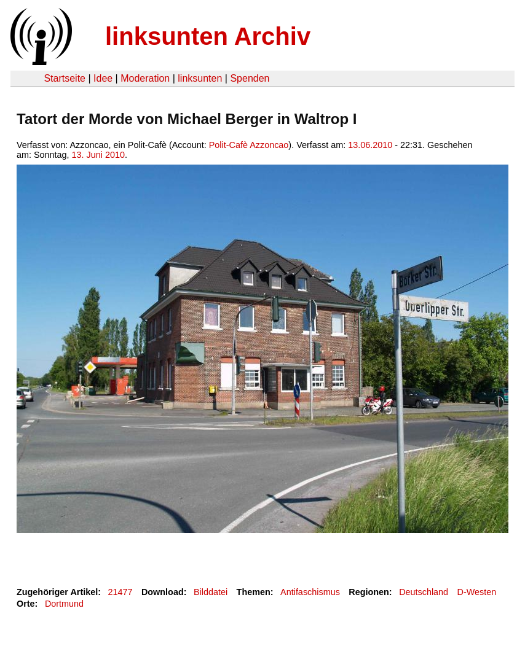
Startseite (64, 78)
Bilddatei (210, 592)
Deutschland (423, 592)
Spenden (249, 78)
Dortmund (64, 604)
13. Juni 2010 (98, 155)
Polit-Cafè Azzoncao (249, 145)
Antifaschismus (310, 592)
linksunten (200, 78)
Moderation (145, 78)
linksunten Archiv (207, 36)
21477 (120, 592)
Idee (102, 78)
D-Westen (477, 592)
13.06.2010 (370, 145)
